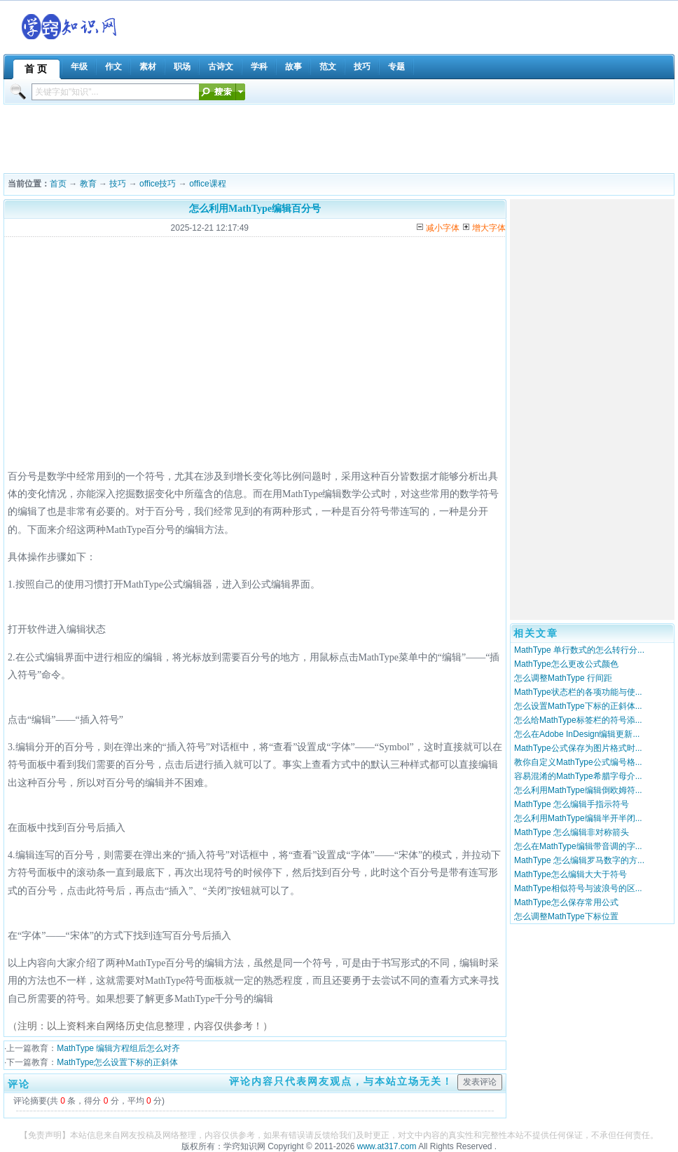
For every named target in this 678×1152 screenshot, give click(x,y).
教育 (88, 184)
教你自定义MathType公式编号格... (578, 762)
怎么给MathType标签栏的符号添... (578, 720)
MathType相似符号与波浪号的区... (578, 888)
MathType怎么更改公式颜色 (566, 664)
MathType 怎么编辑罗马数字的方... (579, 860)
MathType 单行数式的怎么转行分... (579, 650)
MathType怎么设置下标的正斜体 (117, 1062)
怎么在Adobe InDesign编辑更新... (576, 734)
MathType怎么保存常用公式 (566, 902)
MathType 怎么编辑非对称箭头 (571, 832)
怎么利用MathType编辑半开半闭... (578, 818)
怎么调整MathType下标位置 (566, 916)
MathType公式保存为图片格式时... (578, 748)
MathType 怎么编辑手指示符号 (571, 804)
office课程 (207, 184)
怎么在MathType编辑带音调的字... (578, 846)
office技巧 (157, 184)
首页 (58, 184)
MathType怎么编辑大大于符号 (570, 874)
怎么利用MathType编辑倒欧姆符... (578, 790)
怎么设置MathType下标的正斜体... (578, 706)
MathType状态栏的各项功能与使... (578, 692)
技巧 (117, 184)
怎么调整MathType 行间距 (563, 678)
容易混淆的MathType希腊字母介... (578, 776)
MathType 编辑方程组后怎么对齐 (118, 1048)
